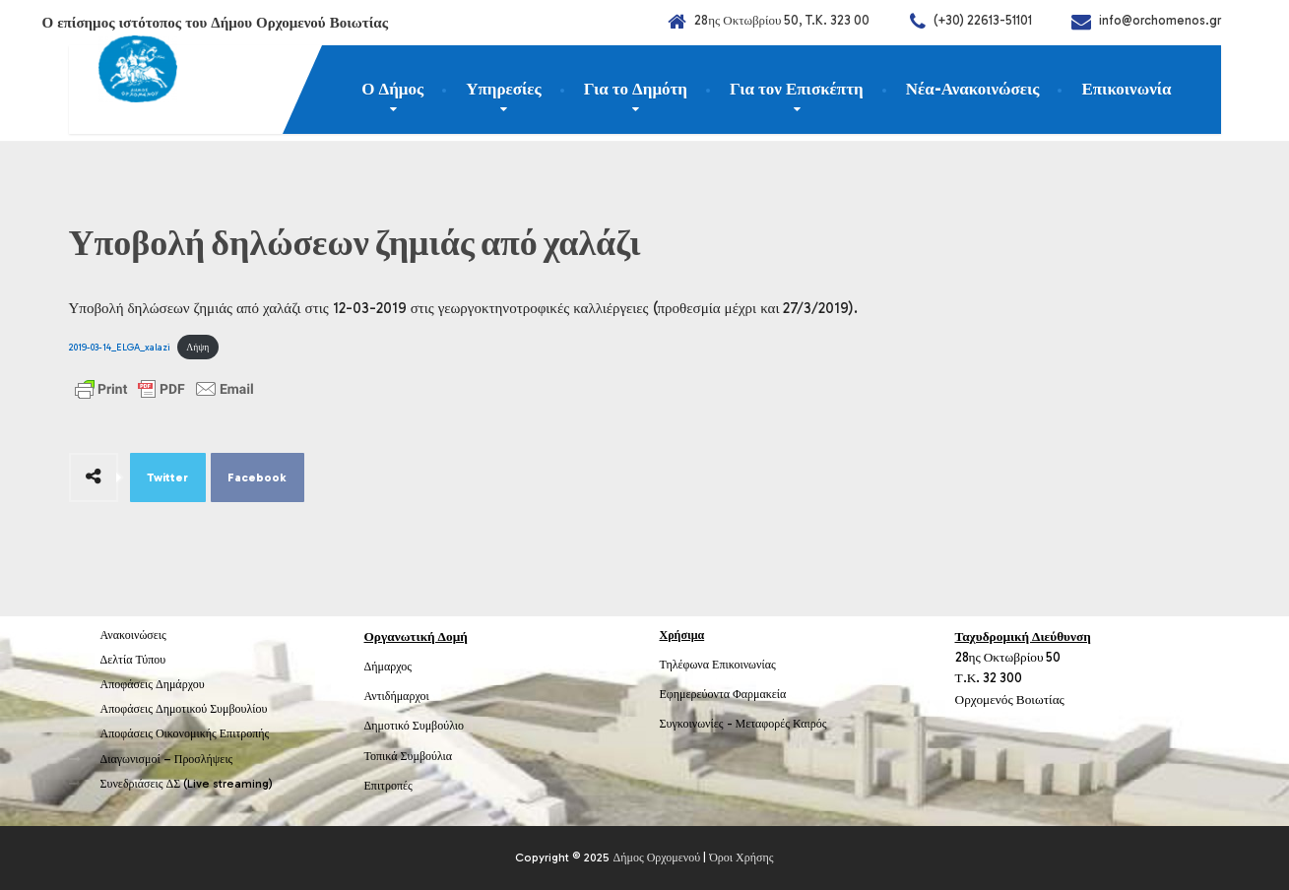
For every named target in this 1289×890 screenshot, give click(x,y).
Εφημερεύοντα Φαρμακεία (723, 694)
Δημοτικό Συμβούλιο (414, 725)
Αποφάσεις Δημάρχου (152, 684)
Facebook (257, 477)
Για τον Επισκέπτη (797, 88)
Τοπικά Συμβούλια (408, 756)
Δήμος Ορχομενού (656, 857)
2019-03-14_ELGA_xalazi (119, 347)
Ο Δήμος (392, 88)
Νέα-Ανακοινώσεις (973, 88)
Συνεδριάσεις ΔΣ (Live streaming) (187, 784)
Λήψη (197, 347)
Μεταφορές (763, 724)
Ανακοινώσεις (133, 635)
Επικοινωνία (1126, 88)
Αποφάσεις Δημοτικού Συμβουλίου (184, 709)
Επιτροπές (388, 786)
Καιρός (809, 724)
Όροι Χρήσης (741, 857)
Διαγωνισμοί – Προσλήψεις (166, 759)
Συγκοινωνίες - (698, 724)
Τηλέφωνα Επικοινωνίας (718, 664)
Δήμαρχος (388, 666)
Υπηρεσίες (504, 88)
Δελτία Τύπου (133, 660)
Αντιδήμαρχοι (396, 696)
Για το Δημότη (635, 88)
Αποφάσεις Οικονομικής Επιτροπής (185, 733)
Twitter (167, 477)
